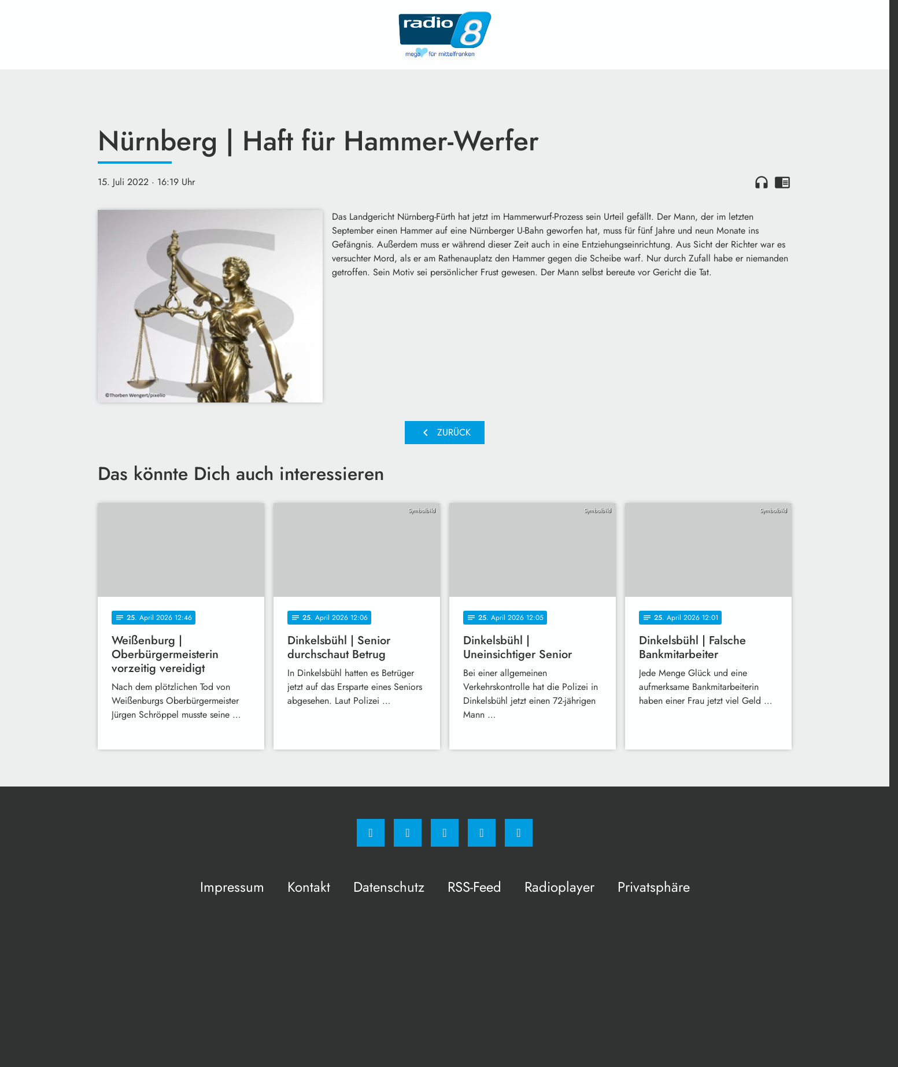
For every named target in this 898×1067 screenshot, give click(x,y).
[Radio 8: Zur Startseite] (444, 35)
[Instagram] (408, 833)
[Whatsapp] (445, 833)
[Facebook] (371, 833)
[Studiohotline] (482, 833)
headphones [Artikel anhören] (761, 182)
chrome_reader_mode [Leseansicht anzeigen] (782, 182)
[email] (519, 833)
